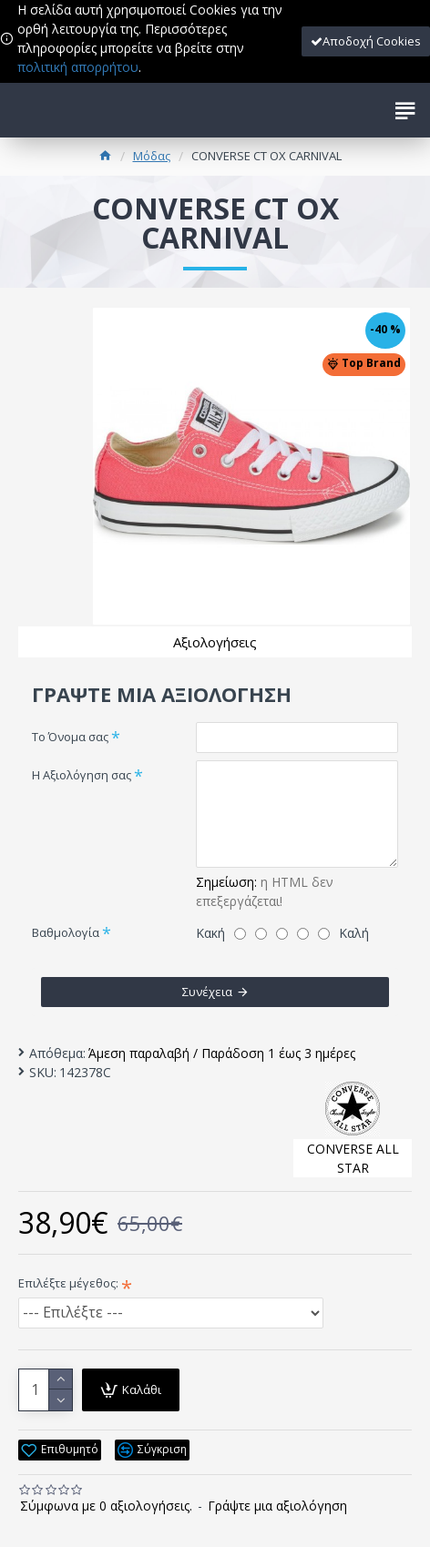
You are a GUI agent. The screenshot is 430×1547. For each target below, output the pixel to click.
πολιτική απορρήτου (77, 67)
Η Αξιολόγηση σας (81, 775)
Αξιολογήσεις (215, 642)
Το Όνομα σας (70, 736)
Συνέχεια (207, 991)
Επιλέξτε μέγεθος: (68, 1283)
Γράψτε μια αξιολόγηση (277, 1505)
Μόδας (151, 156)
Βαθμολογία (65, 932)
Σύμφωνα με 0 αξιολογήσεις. (106, 1505)
